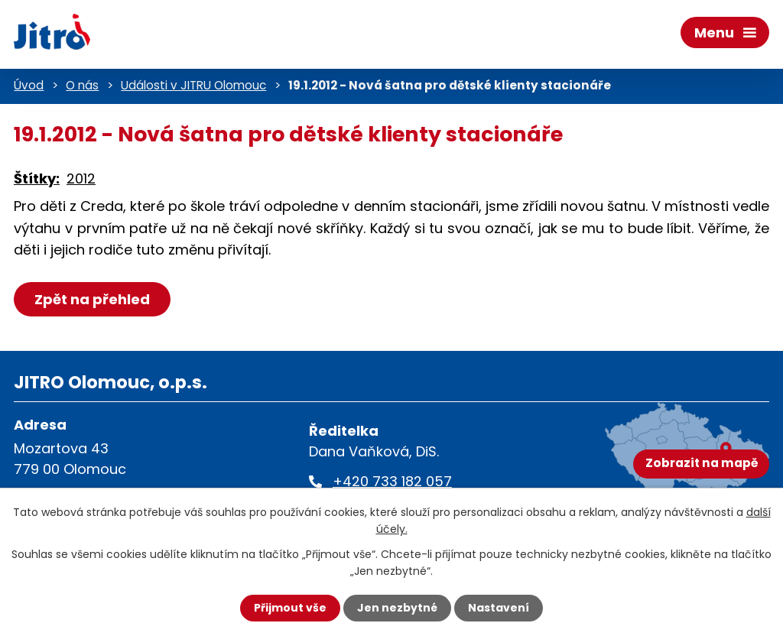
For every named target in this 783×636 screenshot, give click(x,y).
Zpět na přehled (92, 299)
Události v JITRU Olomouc (193, 85)
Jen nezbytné (397, 607)
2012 (81, 178)
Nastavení (498, 607)
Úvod (29, 85)
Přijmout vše (290, 607)
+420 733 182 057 (392, 481)
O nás (82, 85)
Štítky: (37, 178)
